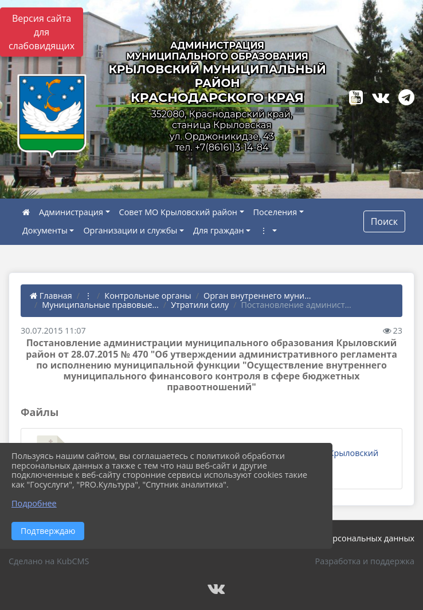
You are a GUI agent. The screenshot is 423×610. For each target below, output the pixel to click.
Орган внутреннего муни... (257, 295)
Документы (45, 230)
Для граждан (218, 230)
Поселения (275, 212)
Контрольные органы (147, 295)
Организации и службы (130, 230)
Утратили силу (200, 304)
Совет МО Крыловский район (178, 212)
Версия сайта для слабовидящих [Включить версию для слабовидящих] (42, 32)
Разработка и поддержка (364, 561)
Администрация (71, 212)
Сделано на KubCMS (49, 561)
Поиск (384, 221)
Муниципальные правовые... (100, 304)
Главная (51, 295)
